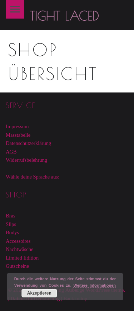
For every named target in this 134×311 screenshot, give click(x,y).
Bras (10, 216)
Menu (15, 9)
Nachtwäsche (19, 249)
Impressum (17, 126)
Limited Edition (22, 258)
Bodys (12, 232)
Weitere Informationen (94, 285)
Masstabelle (18, 135)
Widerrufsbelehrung (26, 160)
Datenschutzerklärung (28, 143)
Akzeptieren (39, 293)
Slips (11, 224)
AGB (11, 152)
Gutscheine (17, 266)
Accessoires (18, 241)
